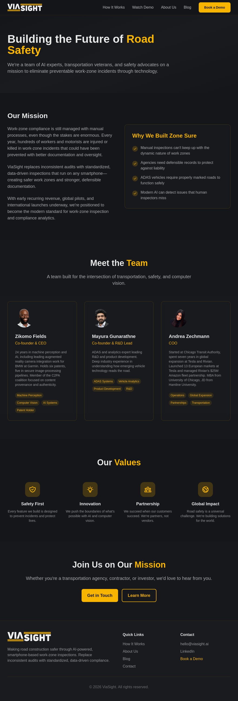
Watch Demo (143, 7)
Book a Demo (214, 7)
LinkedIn (187, 651)
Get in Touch (99, 595)
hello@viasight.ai (194, 644)
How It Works (114, 7)
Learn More (139, 595)
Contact (129, 666)
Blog (187, 7)
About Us (168, 7)
